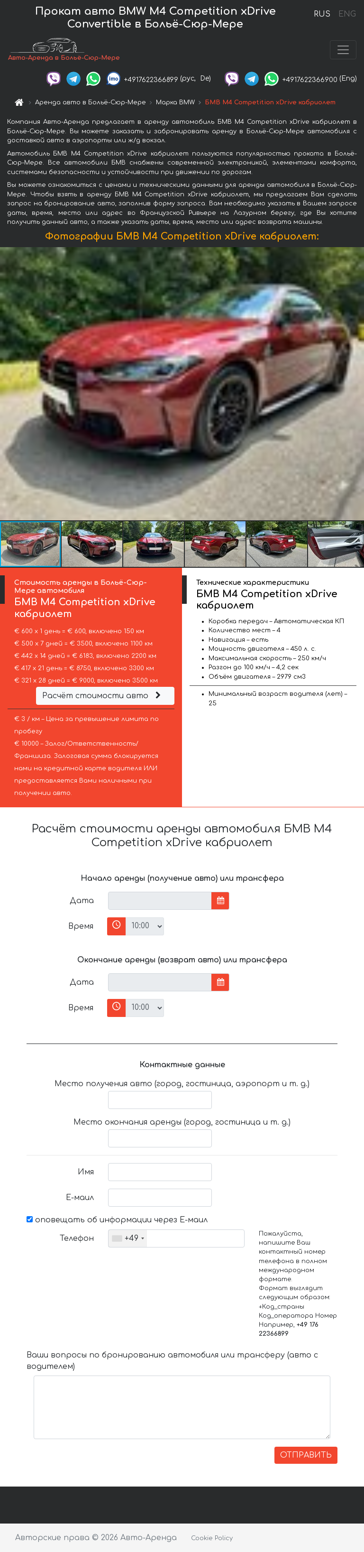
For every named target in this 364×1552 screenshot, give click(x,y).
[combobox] (128, 1238)
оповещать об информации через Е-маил (117, 1220)
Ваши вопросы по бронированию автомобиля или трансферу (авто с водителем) (172, 1361)
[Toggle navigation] (343, 49)
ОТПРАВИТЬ (306, 1455)
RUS (322, 14)
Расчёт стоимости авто (103, 696)
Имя (86, 1172)
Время (80, 926)
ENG (346, 14)
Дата (82, 900)
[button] (355, 383)
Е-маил (80, 1197)
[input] (160, 901)
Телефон (77, 1238)
